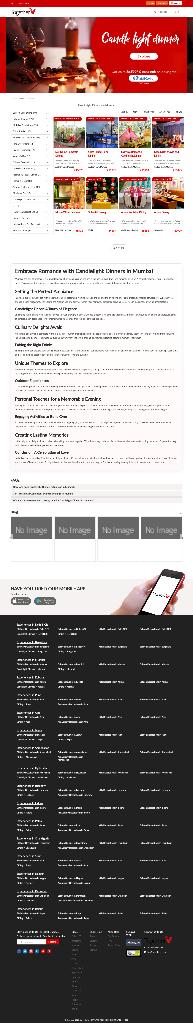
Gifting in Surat (24, 865)
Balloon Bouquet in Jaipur (70, 734)
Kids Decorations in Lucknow (112, 790)
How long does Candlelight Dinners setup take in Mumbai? (44, 486)
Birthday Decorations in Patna (31, 825)
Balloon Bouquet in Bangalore (71, 646)
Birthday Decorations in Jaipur (31, 734)
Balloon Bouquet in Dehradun (71, 895)
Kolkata (74, 950)
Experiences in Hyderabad (32, 768)
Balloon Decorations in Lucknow (155, 790)
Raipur (74, 1008)
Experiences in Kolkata (30, 677)
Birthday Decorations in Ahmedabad (34, 752)
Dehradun (76, 1004)
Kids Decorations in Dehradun (113, 895)
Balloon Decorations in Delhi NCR (155, 629)
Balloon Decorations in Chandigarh (156, 843)
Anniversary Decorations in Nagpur (74, 883)
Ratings (178, 112)
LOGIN (151, 3)
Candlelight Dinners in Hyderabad (32, 777)
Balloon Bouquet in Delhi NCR (72, 629)
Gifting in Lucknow (25, 795)
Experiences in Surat (29, 856)
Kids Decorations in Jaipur (111, 734)
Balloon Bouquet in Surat (69, 860)
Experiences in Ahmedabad (33, 747)
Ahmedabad (77, 968)
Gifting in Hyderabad (67, 777)
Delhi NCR (76, 936)
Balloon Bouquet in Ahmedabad (72, 752)
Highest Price (148, 112)
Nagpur (74, 999)
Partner (93, 945)
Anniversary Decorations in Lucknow (75, 795)
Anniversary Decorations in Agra (73, 722)
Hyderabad (76, 972)
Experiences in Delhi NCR (32, 624)
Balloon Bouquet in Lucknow (71, 790)
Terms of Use (114, 945)
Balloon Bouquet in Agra (69, 717)
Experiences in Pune (29, 695)
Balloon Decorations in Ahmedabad (156, 752)
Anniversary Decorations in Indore (74, 812)
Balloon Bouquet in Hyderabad (72, 772)
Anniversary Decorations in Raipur (74, 918)
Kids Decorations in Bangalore (113, 646)
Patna (74, 986)
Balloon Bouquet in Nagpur (70, 878)
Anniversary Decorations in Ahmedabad (70, 758)
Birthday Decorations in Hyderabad (33, 772)
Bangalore (76, 940)
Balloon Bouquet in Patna (69, 825)
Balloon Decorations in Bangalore (155, 646)
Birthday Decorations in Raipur (31, 913)
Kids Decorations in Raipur (111, 913)
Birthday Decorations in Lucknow (32, 790)
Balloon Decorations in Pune (153, 699)
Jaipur (74, 963)
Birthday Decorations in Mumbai (32, 664)
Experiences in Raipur (30, 908)
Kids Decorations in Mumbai (112, 664)
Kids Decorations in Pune (110, 699)
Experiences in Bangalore (32, 642)
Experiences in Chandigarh (33, 838)
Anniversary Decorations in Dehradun (75, 900)
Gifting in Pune (23, 704)
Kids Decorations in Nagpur (112, 878)
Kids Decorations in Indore (111, 808)
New (135, 112)
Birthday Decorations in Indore (31, 808)
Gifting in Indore (24, 812)
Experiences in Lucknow (31, 785)
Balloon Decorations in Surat (153, 860)
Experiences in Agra (28, 712)
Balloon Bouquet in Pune (69, 699)
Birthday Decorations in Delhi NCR (33, 629)
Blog (177, 12)
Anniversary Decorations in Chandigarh (76, 848)
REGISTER (162, 3)
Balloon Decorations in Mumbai (154, 664)
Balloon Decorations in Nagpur (154, 878)
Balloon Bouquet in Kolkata (70, 682)
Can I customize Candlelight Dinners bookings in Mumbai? (43, 493)
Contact (93, 950)
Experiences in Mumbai (31, 659)
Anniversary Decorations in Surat (73, 865)
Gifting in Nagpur (25, 883)
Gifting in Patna (24, 830)
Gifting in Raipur (24, 918)
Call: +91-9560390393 (20, 3)
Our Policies (113, 936)
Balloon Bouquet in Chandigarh (72, 843)
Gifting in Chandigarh (26, 848)
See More (119, 247)
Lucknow (75, 977)
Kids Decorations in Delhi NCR (113, 629)
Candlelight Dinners (26, 98)
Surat (73, 995)
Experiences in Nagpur (30, 873)
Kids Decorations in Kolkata (111, 682)
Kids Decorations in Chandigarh (113, 843)
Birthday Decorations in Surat (30, 860)
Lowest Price (164, 112)
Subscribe (52, 942)
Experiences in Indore (30, 803)
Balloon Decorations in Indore (154, 808)
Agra (73, 959)
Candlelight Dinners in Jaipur (30, 739)
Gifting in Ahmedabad (27, 757)
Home (13, 98)
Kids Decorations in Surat (111, 860)
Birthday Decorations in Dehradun (33, 895)
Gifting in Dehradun (26, 900)
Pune (73, 954)
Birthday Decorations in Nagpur (31, 878)
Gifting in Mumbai (66, 669)
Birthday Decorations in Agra (30, 717)
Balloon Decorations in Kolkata (154, 682)
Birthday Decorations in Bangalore (33, 646)
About (92, 936)
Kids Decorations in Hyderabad (113, 772)
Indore (74, 981)
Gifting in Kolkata (66, 686)
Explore (163, 12)
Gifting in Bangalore (67, 651)
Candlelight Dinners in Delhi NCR (32, 634)
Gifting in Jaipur (65, 739)
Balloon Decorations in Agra (153, 717)
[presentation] (10, 537)
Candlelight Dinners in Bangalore (32, 651)
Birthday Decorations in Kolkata (31, 682)
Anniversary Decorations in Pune (73, 704)
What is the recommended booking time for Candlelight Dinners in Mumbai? (53, 500)
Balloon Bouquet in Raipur (70, 913)
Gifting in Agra (23, 722)
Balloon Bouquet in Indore (70, 808)
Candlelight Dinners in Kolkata (30, 686)
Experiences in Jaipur (29, 730)
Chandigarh (76, 990)
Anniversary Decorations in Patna (73, 830)
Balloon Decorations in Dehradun (155, 895)
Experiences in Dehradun (32, 891)
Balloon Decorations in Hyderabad (156, 772)
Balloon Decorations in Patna (153, 825)
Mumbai (75, 945)
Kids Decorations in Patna (111, 825)
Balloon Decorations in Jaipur (153, 734)
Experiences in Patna (29, 821)
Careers (93, 940)
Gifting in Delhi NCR (67, 634)
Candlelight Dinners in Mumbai (31, 669)
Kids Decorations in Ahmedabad (114, 752)
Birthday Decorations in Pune (30, 699)
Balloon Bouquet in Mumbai (71, 664)
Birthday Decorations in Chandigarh (33, 843)
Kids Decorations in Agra (110, 717)
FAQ (110, 940)
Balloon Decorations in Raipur (154, 913)
